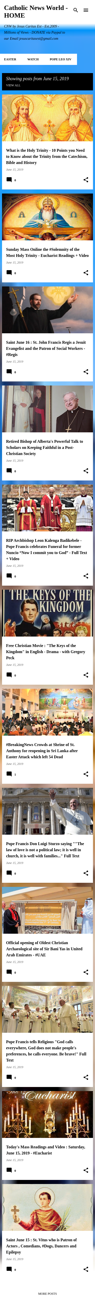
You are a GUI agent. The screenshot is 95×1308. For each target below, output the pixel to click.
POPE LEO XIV (60, 59)
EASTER (10, 59)
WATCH (33, 59)
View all (13, 85)
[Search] (76, 10)
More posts (47, 1294)
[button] (86, 180)
